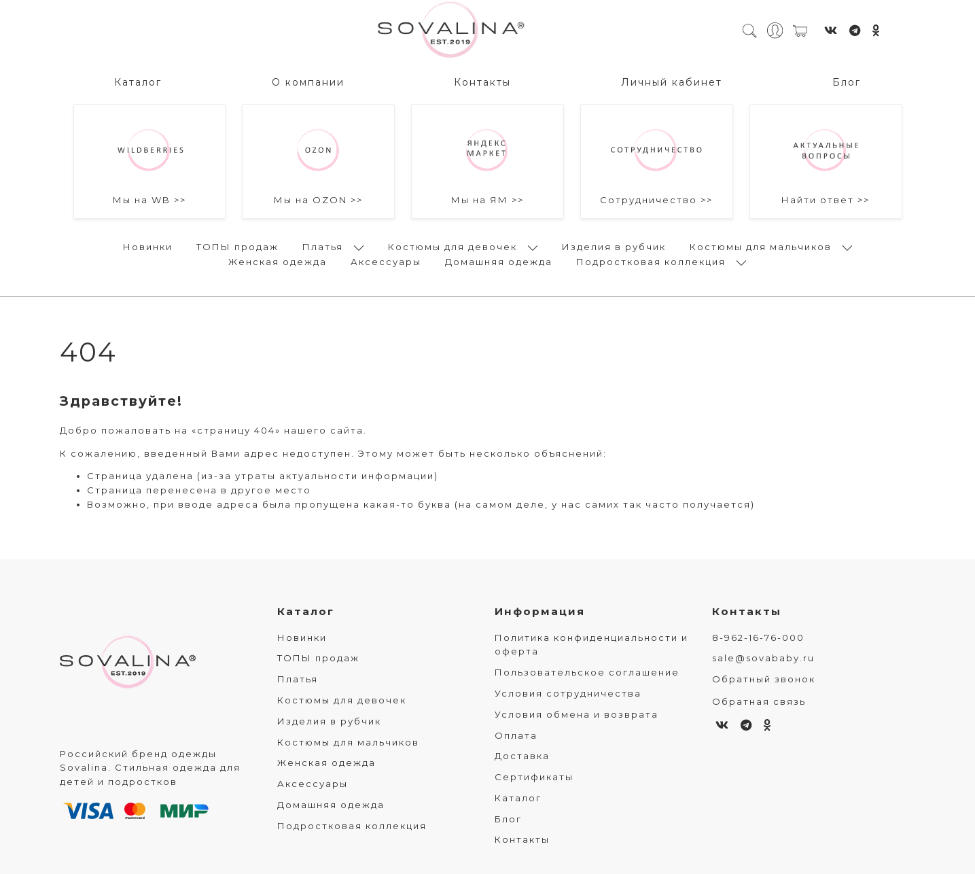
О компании (308, 82)
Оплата (516, 735)
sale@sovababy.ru (763, 657)
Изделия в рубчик (614, 246)
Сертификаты (534, 776)
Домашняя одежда (498, 261)
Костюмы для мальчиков (761, 246)
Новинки (148, 246)
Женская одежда (277, 261)
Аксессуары (386, 261)
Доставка (522, 755)
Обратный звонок (763, 679)
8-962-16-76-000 (758, 637)
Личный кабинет (671, 82)
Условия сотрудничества (568, 693)
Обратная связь (759, 701)
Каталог (138, 82)
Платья (322, 246)
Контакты (482, 82)
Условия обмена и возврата (576, 714)
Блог (846, 82)
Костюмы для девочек (452, 246)
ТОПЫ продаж (237, 246)
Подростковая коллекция (651, 261)
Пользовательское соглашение (587, 672)
